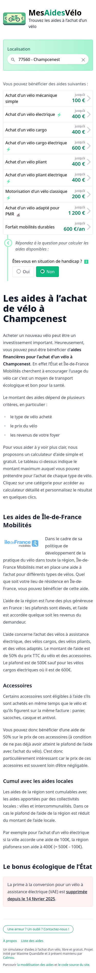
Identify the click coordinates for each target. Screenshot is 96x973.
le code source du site (73, 965)
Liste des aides (32, 940)
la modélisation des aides (35, 965)
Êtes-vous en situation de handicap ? (47, 261)
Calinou (8, 957)
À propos (10, 940)
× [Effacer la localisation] (83, 59)
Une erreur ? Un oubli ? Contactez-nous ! (38, 929)
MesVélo (54, 12)
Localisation (18, 49)
